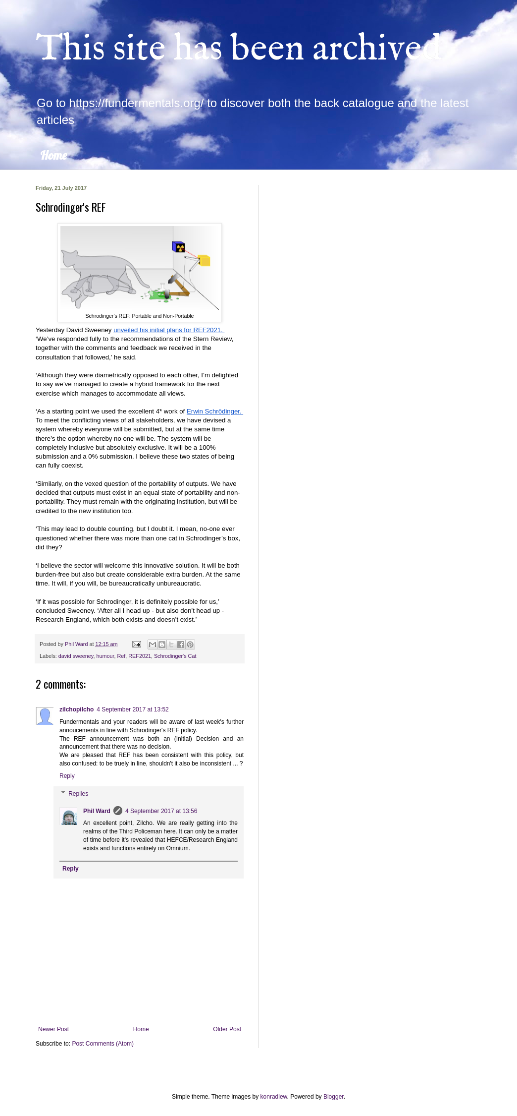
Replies (78, 793)
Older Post (227, 1029)
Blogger (333, 1096)
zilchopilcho (76, 709)
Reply (67, 775)
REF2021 (139, 656)
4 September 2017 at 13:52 (132, 709)
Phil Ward (96, 811)
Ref (121, 656)
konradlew (273, 1096)
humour (105, 656)
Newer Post (53, 1029)
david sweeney (76, 656)
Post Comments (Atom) (103, 1043)
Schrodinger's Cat (175, 656)
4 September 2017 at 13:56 (161, 811)
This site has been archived (239, 49)
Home (53, 155)
